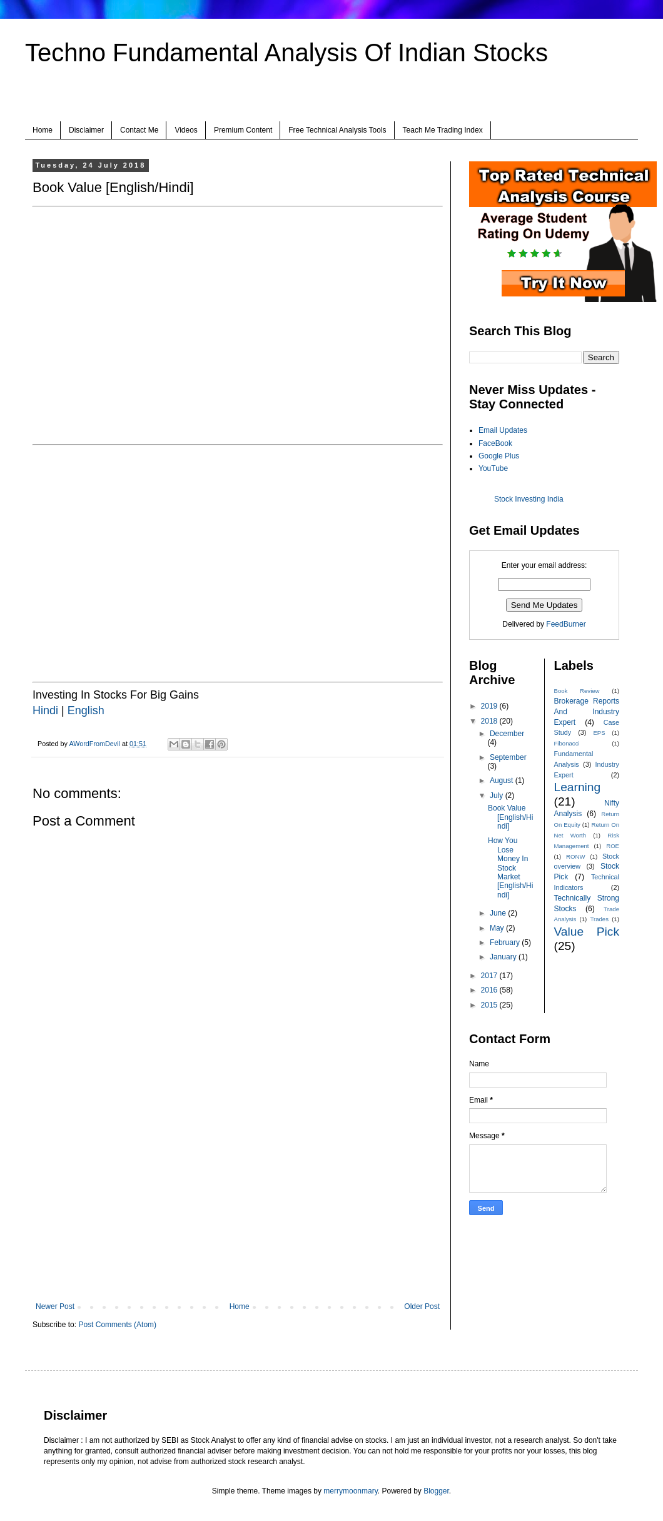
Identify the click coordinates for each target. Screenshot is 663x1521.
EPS (599, 732)
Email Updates (502, 430)
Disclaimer (86, 130)
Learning (577, 787)
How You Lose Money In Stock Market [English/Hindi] (510, 867)
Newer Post (55, 1306)
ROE (612, 845)
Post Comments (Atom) (117, 1324)
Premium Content (243, 130)
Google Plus (498, 456)
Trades (599, 919)
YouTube (493, 468)
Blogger (436, 1491)
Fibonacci (567, 743)
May (498, 928)
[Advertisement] (238, 1198)
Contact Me (139, 130)
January (504, 957)
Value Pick (587, 931)
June (499, 913)
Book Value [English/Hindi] (510, 817)
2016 (490, 990)
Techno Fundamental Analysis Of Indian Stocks (286, 52)
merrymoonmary (350, 1491)
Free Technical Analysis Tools (337, 130)
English (86, 710)
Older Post (422, 1306)
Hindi (47, 710)
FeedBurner (565, 624)
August (502, 780)
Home (43, 130)
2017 (490, 975)
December (507, 733)
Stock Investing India (529, 499)
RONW (575, 856)
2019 (490, 706)
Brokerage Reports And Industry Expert (587, 712)
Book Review (577, 690)
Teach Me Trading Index (443, 130)
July (497, 795)
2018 (490, 721)
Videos (186, 130)
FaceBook (495, 443)
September (508, 757)
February (506, 942)
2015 (490, 1005)
